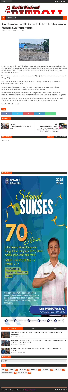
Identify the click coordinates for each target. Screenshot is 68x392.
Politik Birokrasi (7, 373)
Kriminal (34, 369)
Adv (3, 369)
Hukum (12, 369)
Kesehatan (23, 369)
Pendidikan (45, 369)
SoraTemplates (12, 390)
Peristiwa (58, 369)
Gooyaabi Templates (30, 390)
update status (22, 373)
